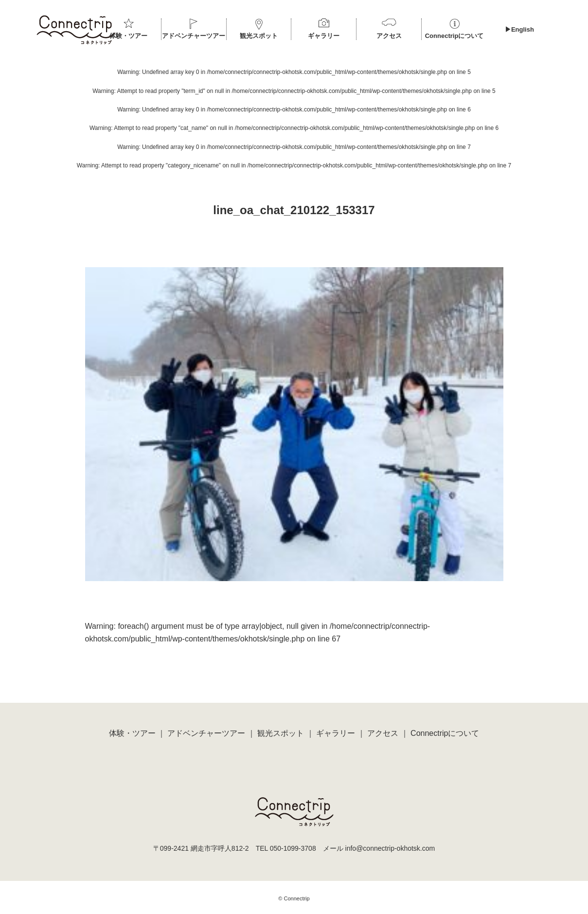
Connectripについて (454, 35)
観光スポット (259, 35)
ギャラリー (323, 35)
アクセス (389, 35)
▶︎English (519, 29)
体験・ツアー (128, 35)
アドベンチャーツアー (193, 35)
